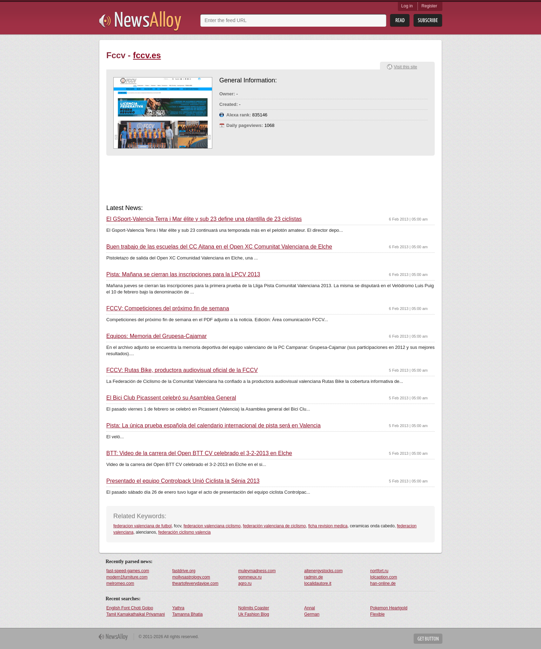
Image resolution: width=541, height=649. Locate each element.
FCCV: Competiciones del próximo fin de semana (167, 308)
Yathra (178, 608)
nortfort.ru (379, 570)
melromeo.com (120, 583)
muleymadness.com (257, 570)
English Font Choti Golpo (129, 608)
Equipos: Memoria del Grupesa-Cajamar (156, 336)
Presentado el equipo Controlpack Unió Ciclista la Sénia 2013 (183, 481)
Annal (309, 608)
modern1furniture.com (126, 577)
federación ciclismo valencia (184, 532)
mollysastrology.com (191, 577)
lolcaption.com (383, 577)
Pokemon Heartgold (388, 608)
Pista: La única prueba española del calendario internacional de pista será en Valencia (213, 425)
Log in (407, 6)
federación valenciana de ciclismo (274, 525)
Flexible (377, 614)
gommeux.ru (250, 577)
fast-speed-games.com (127, 570)
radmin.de (313, 577)
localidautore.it (317, 583)
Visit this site (405, 67)
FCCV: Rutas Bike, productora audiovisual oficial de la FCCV (182, 370)
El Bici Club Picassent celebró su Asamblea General (171, 398)
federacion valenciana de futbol (142, 525)
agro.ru (245, 583)
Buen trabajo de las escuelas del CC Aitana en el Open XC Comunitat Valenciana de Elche (219, 247)
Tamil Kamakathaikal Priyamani (135, 614)
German (311, 614)
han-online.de (383, 583)
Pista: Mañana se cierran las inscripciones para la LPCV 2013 (183, 274)
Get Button (428, 639)
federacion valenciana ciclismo (212, 525)
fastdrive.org (183, 570)
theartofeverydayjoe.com (195, 583)
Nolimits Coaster (253, 608)
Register (429, 6)
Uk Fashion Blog (253, 614)
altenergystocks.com (323, 570)
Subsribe (427, 20)
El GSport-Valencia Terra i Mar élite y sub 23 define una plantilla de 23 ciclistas (204, 219)
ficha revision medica (327, 525)
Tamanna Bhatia (187, 614)
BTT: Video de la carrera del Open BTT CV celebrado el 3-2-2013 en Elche (199, 453)
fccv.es (147, 55)
